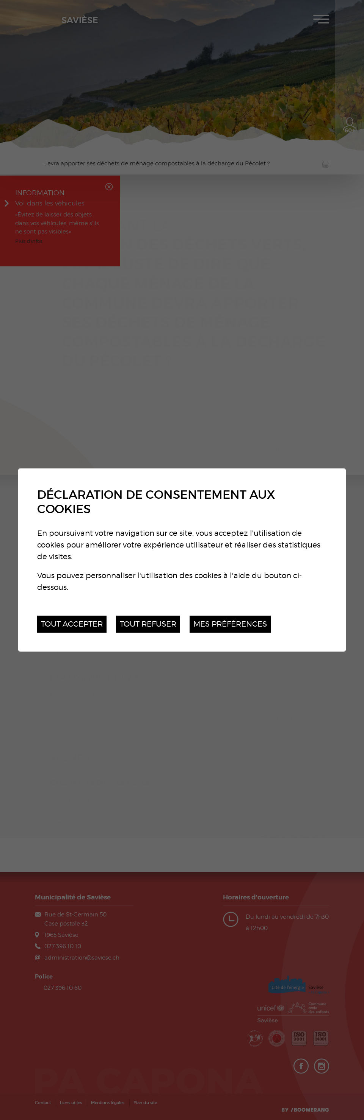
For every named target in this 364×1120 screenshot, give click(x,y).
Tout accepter (72, 623)
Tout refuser (148, 623)
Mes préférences (230, 623)
